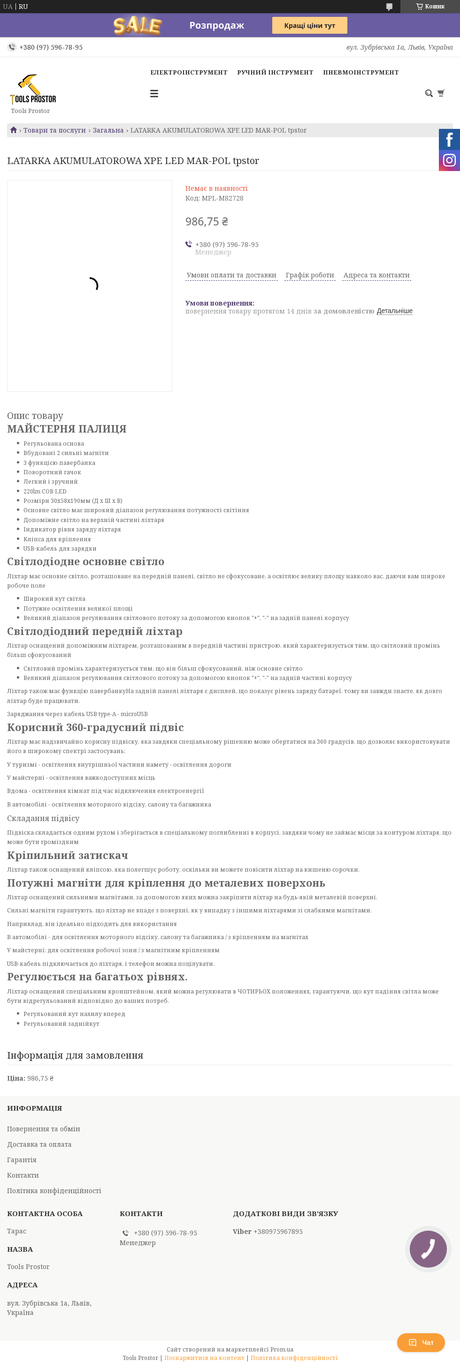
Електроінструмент (189, 72)
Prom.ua (281, 1349)
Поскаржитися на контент (204, 1358)
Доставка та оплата (39, 1144)
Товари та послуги (54, 130)
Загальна (108, 130)
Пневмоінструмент (361, 72)
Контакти (23, 1175)
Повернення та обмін (43, 1128)
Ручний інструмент (275, 72)
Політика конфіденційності (54, 1190)
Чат (421, 1342)
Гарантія (22, 1159)
